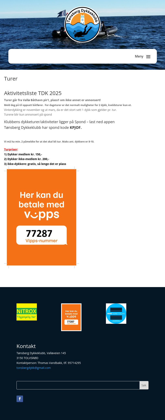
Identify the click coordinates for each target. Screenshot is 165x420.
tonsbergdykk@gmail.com (33, 368)
